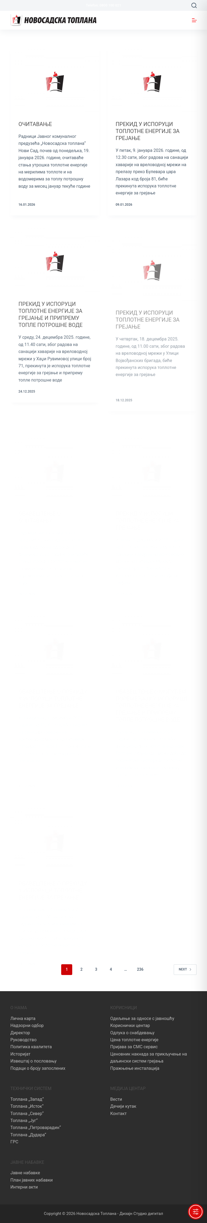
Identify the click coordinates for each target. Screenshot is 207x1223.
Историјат (20, 1054)
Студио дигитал (148, 1213)
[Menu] (194, 20)
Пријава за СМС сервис (134, 1046)
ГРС (14, 1141)
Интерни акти (24, 1187)
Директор (20, 1032)
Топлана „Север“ (26, 1113)
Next (185, 969)
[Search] (194, 5)
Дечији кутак (123, 1106)
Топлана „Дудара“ (28, 1134)
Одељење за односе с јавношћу (142, 1018)
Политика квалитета (31, 1046)
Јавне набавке (25, 1172)
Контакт (118, 1113)
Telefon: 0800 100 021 (103, 5)
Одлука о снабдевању (132, 1032)
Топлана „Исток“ (26, 1106)
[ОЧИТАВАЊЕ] (54, 79)
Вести (116, 1099)
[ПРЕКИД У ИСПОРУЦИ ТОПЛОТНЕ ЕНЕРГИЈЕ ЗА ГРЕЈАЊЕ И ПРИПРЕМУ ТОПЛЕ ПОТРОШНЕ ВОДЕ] (54, 264)
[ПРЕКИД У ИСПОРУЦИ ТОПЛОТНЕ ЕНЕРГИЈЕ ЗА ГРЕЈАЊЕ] (152, 79)
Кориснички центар (130, 1025)
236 (140, 969)
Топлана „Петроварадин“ (35, 1127)
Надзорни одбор (27, 1025)
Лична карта (22, 1018)
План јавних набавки (31, 1180)
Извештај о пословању (33, 1061)
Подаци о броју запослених (37, 1068)
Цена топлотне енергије (134, 1039)
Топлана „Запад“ (27, 1099)
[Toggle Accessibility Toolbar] (195, 1211)
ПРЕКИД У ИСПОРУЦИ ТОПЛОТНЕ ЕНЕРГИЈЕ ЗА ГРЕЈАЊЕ (148, 131)
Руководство (23, 1039)
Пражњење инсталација (134, 1068)
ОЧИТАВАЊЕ (35, 124)
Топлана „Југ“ (23, 1120)
